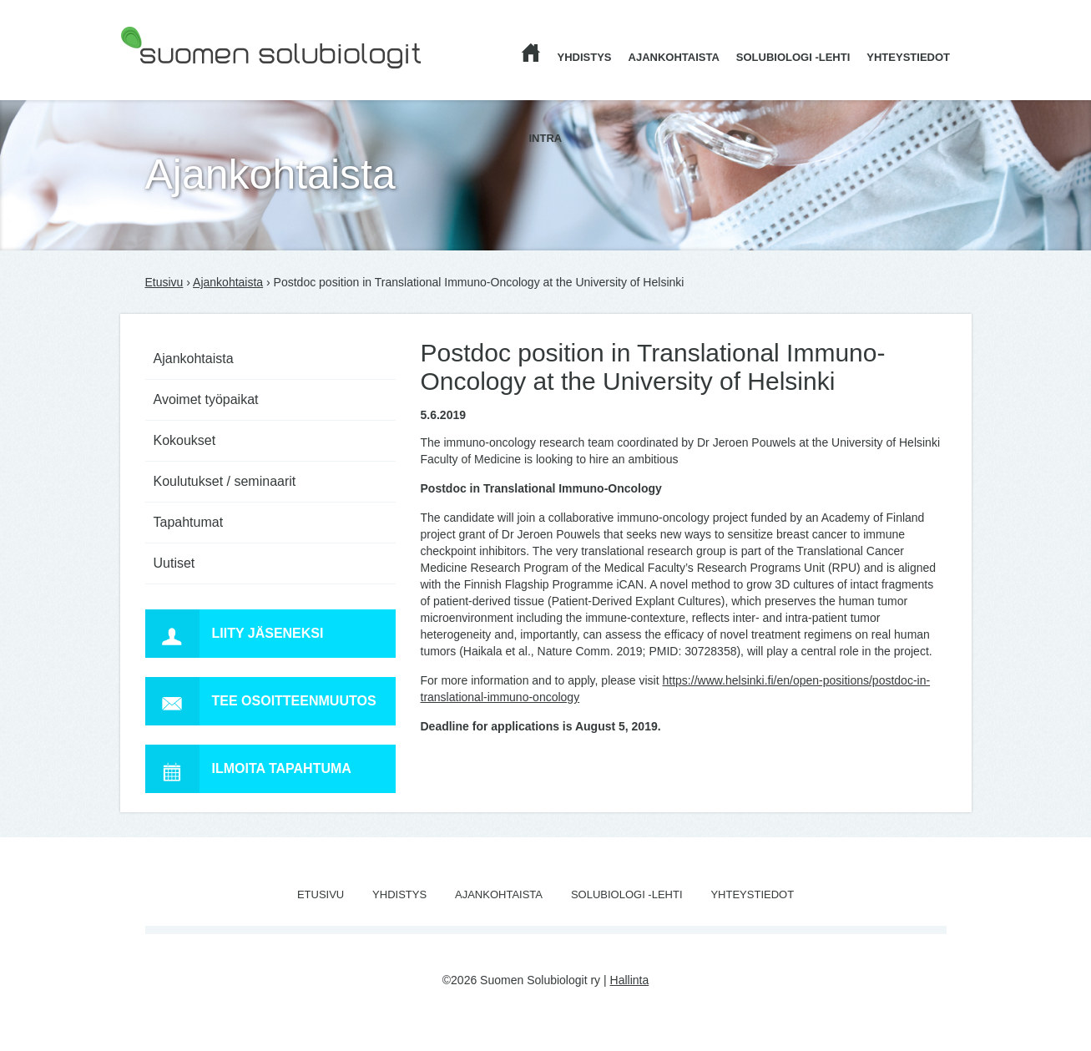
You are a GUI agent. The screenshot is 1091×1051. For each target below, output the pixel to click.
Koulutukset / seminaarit (225, 481)
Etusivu (164, 282)
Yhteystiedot (908, 57)
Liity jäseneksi (234, 633)
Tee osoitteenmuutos (260, 701)
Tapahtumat (189, 522)
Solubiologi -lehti (793, 57)
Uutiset (174, 563)
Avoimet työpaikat (206, 399)
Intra (546, 138)
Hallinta (629, 980)
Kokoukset (185, 440)
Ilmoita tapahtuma (248, 769)
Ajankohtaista (674, 57)
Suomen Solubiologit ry (180, 79)
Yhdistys (585, 57)
